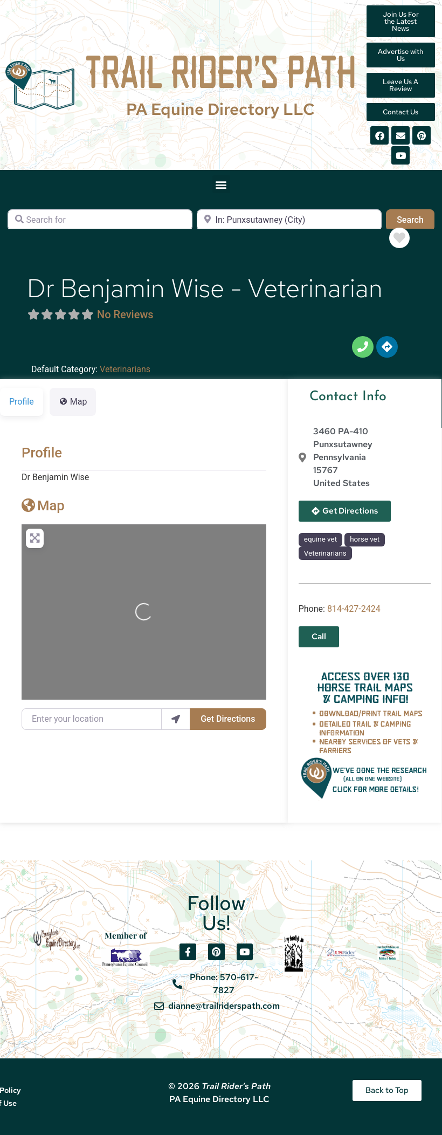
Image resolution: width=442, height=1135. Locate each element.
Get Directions (228, 719)
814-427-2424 (354, 609)
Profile (42, 453)
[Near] (289, 220)
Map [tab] (73, 401)
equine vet (320, 539)
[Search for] (100, 220)
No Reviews (125, 314)
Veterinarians (125, 369)
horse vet (364, 539)
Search (415, 219)
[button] (221, 184)
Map (43, 505)
